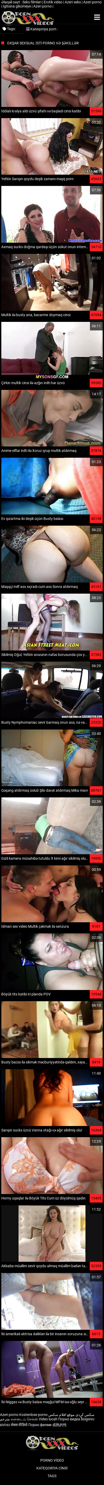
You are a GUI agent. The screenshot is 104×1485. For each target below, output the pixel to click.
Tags (52, 1476)
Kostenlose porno (33, 1415)
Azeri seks (73, 2)
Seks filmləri (32, 2)
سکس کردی (84, 1415)
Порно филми (39, 1425)
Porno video (52, 1460)
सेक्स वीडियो (19, 1425)
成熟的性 (59, 1425)
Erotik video (53, 2)
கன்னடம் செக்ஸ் (24, 1419)
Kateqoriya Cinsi (52, 1468)
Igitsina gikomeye (17, 6)
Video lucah (48, 1419)
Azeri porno (92, 2)
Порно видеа (69, 1419)
